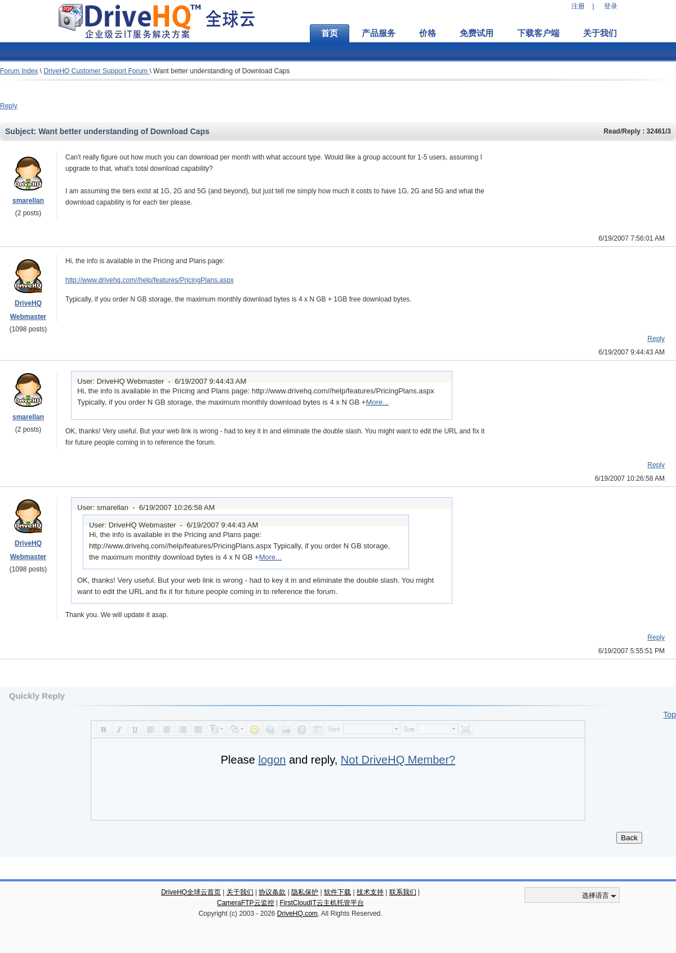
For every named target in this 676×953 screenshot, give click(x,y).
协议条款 (272, 892)
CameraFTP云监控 (245, 903)
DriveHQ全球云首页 (191, 892)
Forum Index (19, 71)
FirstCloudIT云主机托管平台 (321, 903)
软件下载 (337, 892)
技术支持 (370, 892)
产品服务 (378, 33)
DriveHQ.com (297, 913)
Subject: (21, 131)
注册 (578, 6)
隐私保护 (304, 892)
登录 (610, 6)
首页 (329, 33)
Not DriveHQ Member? (398, 759)
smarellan (28, 201)
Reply (8, 106)
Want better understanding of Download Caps (221, 71)
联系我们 (402, 892)
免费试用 (476, 33)
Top (669, 714)
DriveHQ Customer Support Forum (96, 71)
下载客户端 (538, 33)
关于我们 (600, 33)
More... (377, 402)
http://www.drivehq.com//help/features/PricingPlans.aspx (149, 280)
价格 (427, 33)
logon (272, 759)
